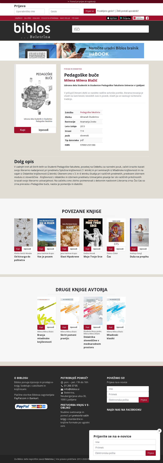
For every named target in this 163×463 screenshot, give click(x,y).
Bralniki (36, 18)
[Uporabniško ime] (29, 11)
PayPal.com (20, 398)
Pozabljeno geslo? (105, 11)
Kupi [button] (22, 130)
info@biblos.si (71, 389)
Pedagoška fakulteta (90, 112)
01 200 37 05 (71, 385)
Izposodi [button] (43, 130)
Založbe (27, 18)
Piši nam (75, 18)
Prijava (144, 399)
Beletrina (49, 459)
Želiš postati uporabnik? (128, 11)
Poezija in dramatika (73, 69)
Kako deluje (65, 18)
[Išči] (110, 29)
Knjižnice (18, 18)
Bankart (34, 398)
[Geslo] (64, 11)
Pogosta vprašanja (49, 18)
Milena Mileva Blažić (80, 80)
